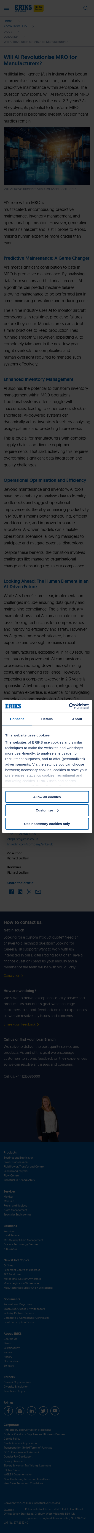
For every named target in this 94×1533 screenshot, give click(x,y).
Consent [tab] (17, 719)
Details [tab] (47, 719)
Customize (47, 810)
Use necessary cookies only (47, 824)
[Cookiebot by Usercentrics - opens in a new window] (69, 706)
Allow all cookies (47, 797)
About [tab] (77, 719)
